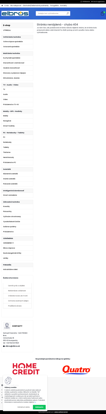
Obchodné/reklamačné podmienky (36, 5)
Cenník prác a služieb (16, 286)
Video (5, 99)
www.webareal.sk (61, 412)
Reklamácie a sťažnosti (17, 291)
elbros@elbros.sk (12, 346)
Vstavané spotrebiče (11, 47)
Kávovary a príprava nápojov (14, 73)
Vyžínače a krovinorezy (12, 216)
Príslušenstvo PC (9, 162)
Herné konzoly (8, 157)
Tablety (6, 147)
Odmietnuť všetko (23, 407)
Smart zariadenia (10, 195)
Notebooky (7, 142)
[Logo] (15, 13)
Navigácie (7, 121)
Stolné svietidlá (9, 179)
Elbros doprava (9, 248)
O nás (6, 5)
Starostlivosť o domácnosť (13, 63)
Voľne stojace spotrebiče (13, 42)
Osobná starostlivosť (11, 68)
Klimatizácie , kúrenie (11, 78)
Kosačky (6, 206)
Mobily (5, 116)
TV (4, 89)
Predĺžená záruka (14, 306)
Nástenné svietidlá (10, 174)
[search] (68, 14)
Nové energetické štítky (12, 253)
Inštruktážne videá (10, 269)
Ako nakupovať (15, 5)
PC (4, 137)
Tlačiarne (6, 152)
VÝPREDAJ (7, 30)
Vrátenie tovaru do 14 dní (18, 296)
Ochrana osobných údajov (18, 301)
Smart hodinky (9, 126)
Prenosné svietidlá (10, 184)
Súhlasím (39, 407)
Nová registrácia (99, 2)
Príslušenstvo (8, 232)
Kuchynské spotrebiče (11, 58)
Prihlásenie (86, 2)
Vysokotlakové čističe (11, 222)
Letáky (5, 258)
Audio (5, 94)
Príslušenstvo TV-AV (11, 104)
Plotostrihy (7, 211)
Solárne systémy (9, 227)
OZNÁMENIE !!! (8, 243)
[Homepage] (2, 6)
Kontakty (63, 5)
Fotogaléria (54, 5)
